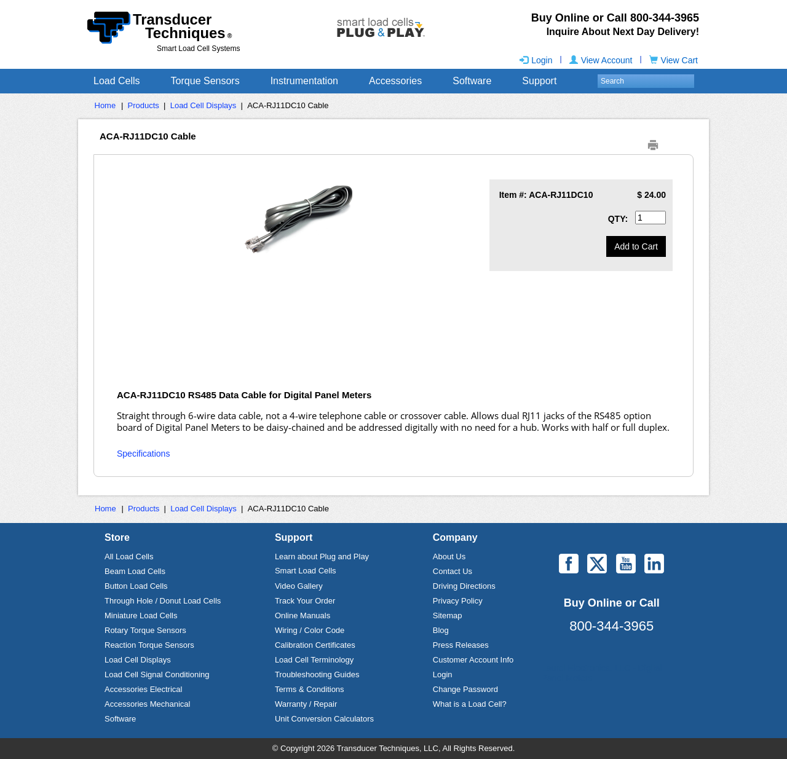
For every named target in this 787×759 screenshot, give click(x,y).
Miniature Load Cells (141, 615)
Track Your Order (305, 600)
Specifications (143, 453)
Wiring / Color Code (309, 630)
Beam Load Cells (135, 571)
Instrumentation (304, 81)
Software (472, 81)
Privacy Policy (458, 600)
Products (143, 105)
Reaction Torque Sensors (149, 645)
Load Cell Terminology (314, 659)
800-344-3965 (611, 626)
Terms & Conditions (309, 689)
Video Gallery (299, 586)
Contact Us (452, 571)
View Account (601, 60)
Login (536, 60)
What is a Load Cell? (470, 704)
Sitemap (447, 615)
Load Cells (116, 81)
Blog (441, 630)
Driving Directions (464, 586)
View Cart (673, 60)
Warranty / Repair (306, 704)
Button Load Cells (136, 586)
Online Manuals (302, 615)
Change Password (465, 689)
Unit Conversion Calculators (324, 718)
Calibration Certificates (315, 645)
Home (105, 105)
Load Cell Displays (203, 105)
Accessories (395, 81)
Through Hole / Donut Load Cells (163, 600)
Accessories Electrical (143, 689)
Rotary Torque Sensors (145, 630)
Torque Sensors (205, 81)
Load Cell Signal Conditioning (157, 674)
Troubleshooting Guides (317, 674)
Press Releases (461, 645)
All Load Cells (129, 556)
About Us (449, 556)
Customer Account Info (473, 659)
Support (539, 81)
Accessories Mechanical (147, 704)
